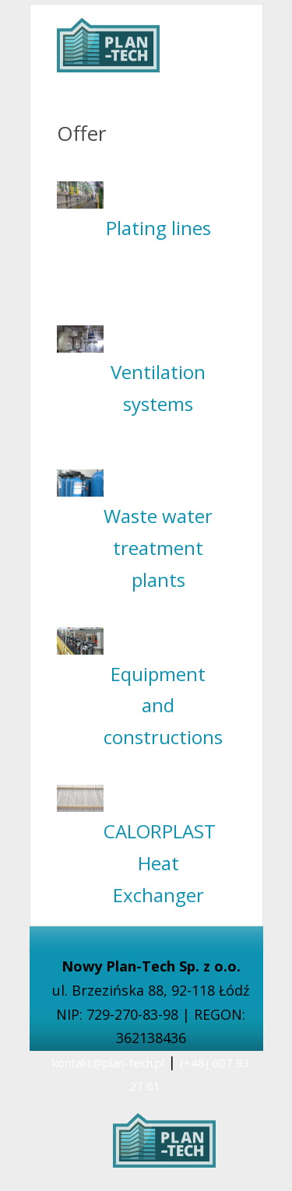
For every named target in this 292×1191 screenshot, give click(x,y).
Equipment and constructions (163, 705)
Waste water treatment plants (158, 547)
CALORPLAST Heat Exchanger (160, 863)
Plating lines (158, 228)
